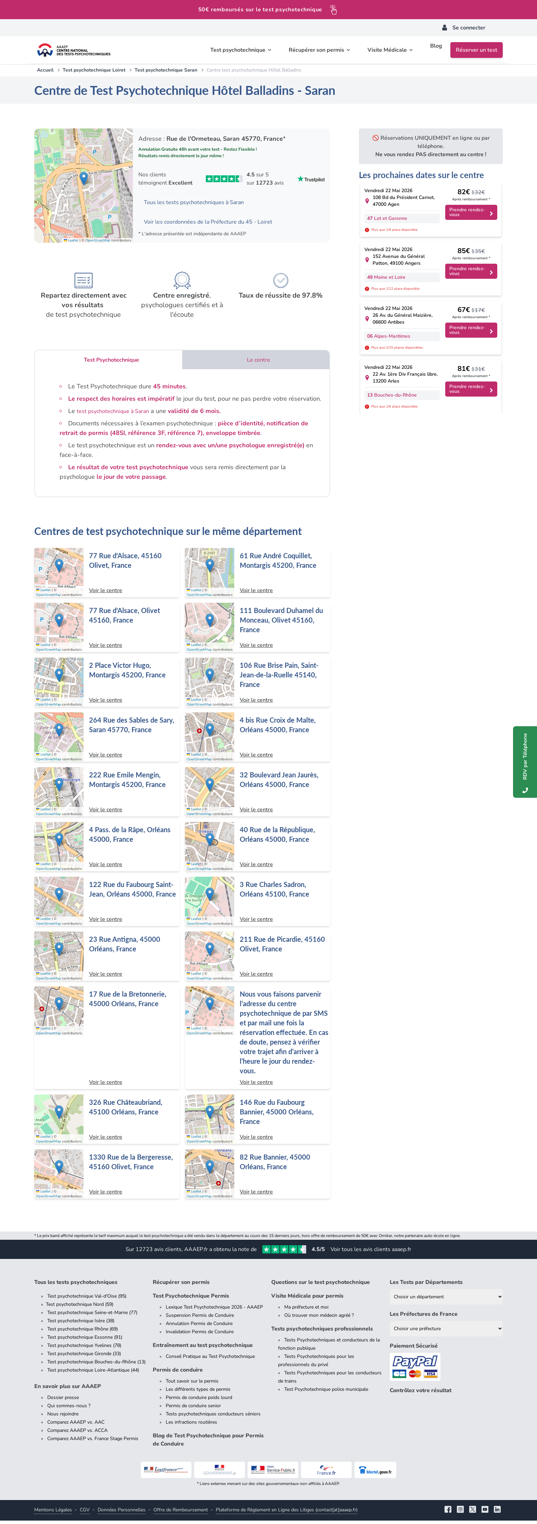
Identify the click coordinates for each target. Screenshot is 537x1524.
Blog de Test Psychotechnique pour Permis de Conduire (208, 1443)
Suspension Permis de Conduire (200, 1318)
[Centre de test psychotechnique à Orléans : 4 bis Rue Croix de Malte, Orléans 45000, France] (257, 740)
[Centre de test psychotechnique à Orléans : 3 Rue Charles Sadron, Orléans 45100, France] (257, 904)
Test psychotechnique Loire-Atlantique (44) (93, 1373)
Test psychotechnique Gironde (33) (84, 1357)
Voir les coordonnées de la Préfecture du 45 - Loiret (216, 224)
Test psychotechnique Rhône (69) (82, 1332)
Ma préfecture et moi (306, 1310)
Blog (436, 50)
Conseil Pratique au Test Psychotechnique (210, 1360)
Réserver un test (476, 50)
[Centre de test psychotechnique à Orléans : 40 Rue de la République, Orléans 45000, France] (257, 850)
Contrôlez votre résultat (420, 1394)
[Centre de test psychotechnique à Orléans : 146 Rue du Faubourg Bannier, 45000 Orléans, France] (257, 1122)
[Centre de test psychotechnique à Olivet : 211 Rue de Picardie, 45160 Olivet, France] (257, 959)
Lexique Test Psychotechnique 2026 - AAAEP (214, 1310)
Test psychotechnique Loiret (94, 70)
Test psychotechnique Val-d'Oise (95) (86, 1299)
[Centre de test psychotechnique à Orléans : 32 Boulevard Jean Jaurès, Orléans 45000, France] (257, 795)
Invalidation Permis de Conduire (200, 1335)
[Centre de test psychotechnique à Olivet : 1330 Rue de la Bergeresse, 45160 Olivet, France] (106, 1177)
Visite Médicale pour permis (307, 1299)
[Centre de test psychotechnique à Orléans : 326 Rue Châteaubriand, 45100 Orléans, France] (106, 1122)
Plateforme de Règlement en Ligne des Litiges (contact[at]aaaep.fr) (287, 1513)
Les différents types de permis (198, 1392)
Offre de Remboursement (180, 1513)
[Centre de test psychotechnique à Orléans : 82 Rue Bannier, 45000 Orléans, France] (257, 1177)
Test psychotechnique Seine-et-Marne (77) (92, 1316)
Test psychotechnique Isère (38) (80, 1324)
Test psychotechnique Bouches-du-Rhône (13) (96, 1365)
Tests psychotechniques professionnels (322, 1332)
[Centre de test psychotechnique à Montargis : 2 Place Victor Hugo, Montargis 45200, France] (106, 685)
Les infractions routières (191, 1425)
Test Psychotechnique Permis (191, 1299)
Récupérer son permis (181, 1285)
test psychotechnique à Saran (118, 414)
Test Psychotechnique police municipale (326, 1392)
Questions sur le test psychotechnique (320, 1285)
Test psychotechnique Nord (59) (79, 1307)
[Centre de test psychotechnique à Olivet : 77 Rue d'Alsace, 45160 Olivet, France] (106, 576)
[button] (83, 180)
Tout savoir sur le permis (192, 1384)
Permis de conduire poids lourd (199, 1401)
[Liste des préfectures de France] (446, 1332)
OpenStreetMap (97, 242)
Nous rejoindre (62, 1417)
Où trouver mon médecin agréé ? (319, 1318)
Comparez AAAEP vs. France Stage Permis (92, 1442)
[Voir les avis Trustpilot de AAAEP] (231, 179)
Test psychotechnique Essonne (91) (84, 1340)
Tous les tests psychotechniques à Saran (200, 203)
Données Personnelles (122, 1513)
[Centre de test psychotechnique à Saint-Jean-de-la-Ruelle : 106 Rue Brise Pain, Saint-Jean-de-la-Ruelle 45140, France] (257, 685)
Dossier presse (63, 1401)
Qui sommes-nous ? (68, 1409)
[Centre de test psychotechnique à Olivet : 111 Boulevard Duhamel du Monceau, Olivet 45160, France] (257, 630)
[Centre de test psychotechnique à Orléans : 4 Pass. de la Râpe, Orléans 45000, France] (106, 850)
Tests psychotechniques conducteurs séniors (213, 1417)
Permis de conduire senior (193, 1409)
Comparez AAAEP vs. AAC (75, 1425)
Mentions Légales (53, 1513)
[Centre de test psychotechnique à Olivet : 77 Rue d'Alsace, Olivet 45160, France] (106, 630)
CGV (85, 1513)
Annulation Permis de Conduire (199, 1327)
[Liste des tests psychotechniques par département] (446, 1300)
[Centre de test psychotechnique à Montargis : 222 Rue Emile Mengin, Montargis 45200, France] (106, 795)
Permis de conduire (178, 1373)
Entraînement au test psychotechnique (203, 1348)
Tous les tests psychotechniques (75, 1285)
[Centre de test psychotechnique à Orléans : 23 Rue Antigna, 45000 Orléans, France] (106, 959)
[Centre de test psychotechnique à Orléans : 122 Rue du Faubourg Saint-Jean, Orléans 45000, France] (106, 904)
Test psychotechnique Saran (166, 70)
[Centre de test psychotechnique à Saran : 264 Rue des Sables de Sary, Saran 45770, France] (106, 740)
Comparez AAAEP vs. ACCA (77, 1434)
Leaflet (71, 242)
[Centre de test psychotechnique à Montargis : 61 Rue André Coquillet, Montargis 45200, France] (257, 576)
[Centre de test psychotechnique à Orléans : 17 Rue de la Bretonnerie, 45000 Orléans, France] (106, 1041)
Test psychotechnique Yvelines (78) (84, 1349)
